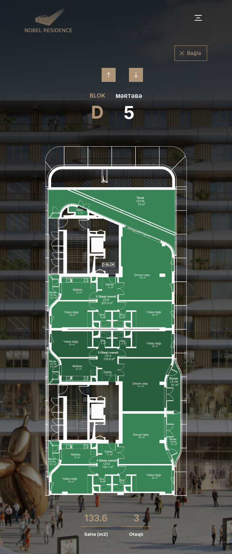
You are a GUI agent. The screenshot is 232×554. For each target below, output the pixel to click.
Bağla (194, 53)
